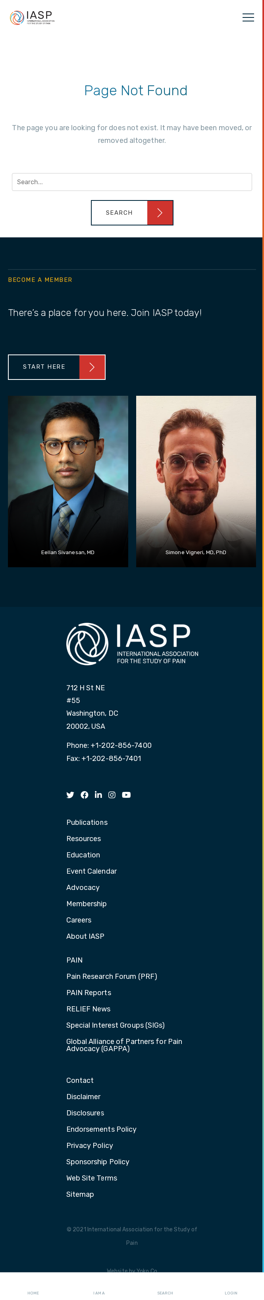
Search (165, 1286)
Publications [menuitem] (87, 823)
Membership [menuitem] (86, 904)
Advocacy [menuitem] (83, 888)
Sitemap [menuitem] (80, 1195)
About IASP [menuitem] (85, 937)
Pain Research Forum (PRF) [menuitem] (112, 977)
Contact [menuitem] (80, 1081)
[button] (132, 212)
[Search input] (132, 182)
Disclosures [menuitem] (85, 1113)
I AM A (99, 1286)
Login (231, 1286)
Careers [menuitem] (79, 920)
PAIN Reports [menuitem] (88, 993)
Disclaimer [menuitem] (83, 1097)
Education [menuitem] (83, 855)
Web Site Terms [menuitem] (91, 1179)
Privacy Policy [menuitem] (89, 1146)
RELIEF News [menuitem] (88, 1009)
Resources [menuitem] (83, 839)
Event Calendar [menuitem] (91, 872)
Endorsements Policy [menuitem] (101, 1130)
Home (33, 1286)
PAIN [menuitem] (74, 961)
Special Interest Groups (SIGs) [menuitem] (115, 1026)
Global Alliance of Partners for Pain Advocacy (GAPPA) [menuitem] (124, 1045)
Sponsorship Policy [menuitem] (98, 1162)
